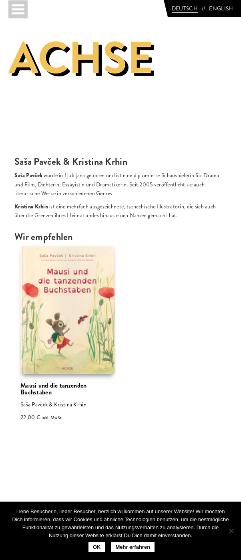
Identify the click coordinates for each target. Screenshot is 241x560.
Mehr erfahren (132, 547)
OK (97, 547)
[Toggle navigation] (18, 9)
